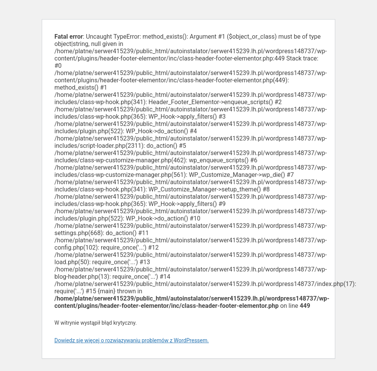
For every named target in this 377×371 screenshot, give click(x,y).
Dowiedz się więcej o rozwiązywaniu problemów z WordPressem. (131, 340)
